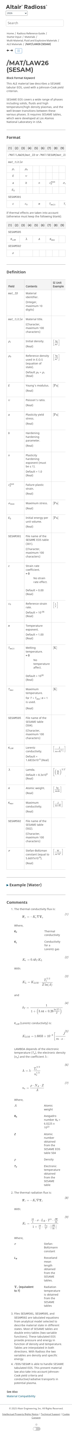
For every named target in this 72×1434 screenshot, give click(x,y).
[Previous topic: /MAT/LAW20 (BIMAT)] (8, 51)
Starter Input (14, 37)
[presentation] (13, 169)
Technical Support (50, 1414)
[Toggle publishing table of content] (18, 50)
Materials (30, 37)
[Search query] (35, 23)
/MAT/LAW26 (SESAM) (38, 44)
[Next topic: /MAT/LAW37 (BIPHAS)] (12, 51)
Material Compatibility (21, 1396)
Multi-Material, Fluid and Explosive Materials (32, 40)
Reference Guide (31, 33)
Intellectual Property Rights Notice (20, 1414)
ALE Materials (14, 44)
